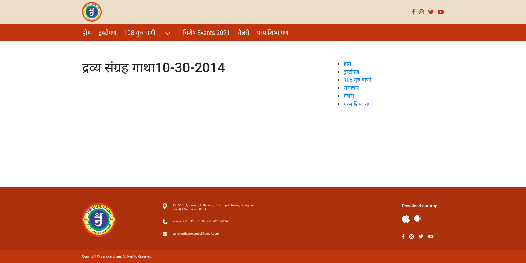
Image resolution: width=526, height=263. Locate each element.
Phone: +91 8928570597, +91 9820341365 (201, 221)
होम (86, 32)
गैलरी (243, 32)
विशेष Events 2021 (206, 32)
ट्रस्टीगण (107, 32)
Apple (406, 219)
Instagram (421, 12)
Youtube (441, 12)
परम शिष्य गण (272, 32)
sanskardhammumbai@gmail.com (196, 233)
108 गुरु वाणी (148, 33)
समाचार (351, 88)
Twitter (431, 12)
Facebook (413, 12)
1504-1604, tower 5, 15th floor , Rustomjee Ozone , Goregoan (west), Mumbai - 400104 (213, 207)
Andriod (417, 218)
